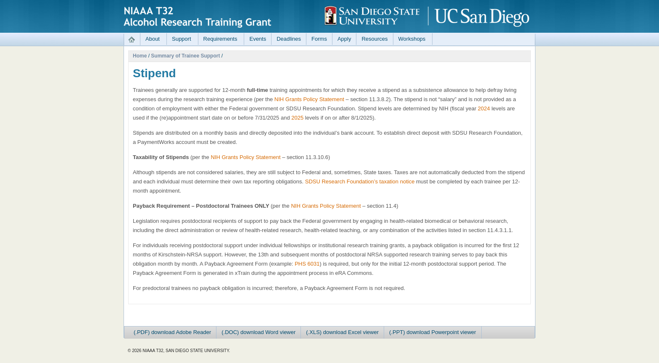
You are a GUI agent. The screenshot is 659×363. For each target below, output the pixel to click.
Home (140, 56)
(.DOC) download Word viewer (258, 332)
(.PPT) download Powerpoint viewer (432, 332)
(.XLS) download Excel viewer (342, 332)
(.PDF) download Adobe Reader (172, 332)
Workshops (412, 39)
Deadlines (289, 39)
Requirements (220, 39)
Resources (374, 39)
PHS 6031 (307, 264)
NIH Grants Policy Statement (309, 99)
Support (181, 39)
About (152, 39)
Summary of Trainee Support (185, 56)
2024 (484, 108)
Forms (319, 39)
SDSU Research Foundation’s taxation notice (360, 181)
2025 (297, 118)
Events (257, 39)
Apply (344, 39)
